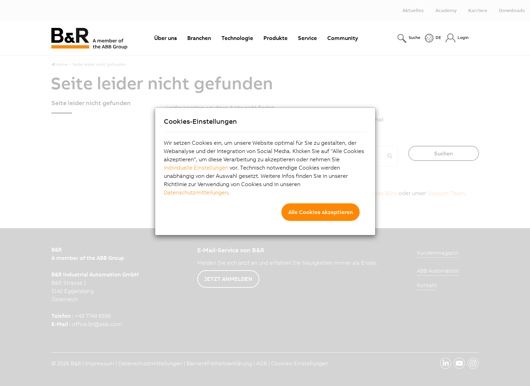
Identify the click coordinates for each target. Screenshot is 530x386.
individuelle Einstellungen (196, 167)
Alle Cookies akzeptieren (320, 212)
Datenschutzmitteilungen (196, 192)
